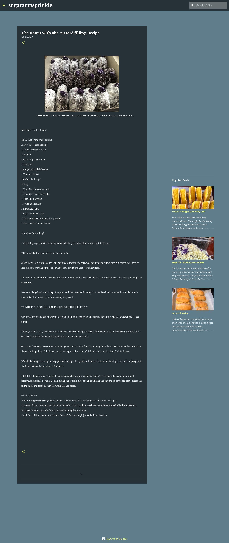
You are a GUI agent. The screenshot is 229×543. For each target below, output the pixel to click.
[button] (23, 43)
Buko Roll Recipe (180, 313)
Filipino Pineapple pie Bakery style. (189, 211)
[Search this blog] (211, 5)
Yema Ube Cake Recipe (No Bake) (188, 262)
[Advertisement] (82, 509)
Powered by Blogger (114, 538)
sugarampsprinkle (30, 5)
